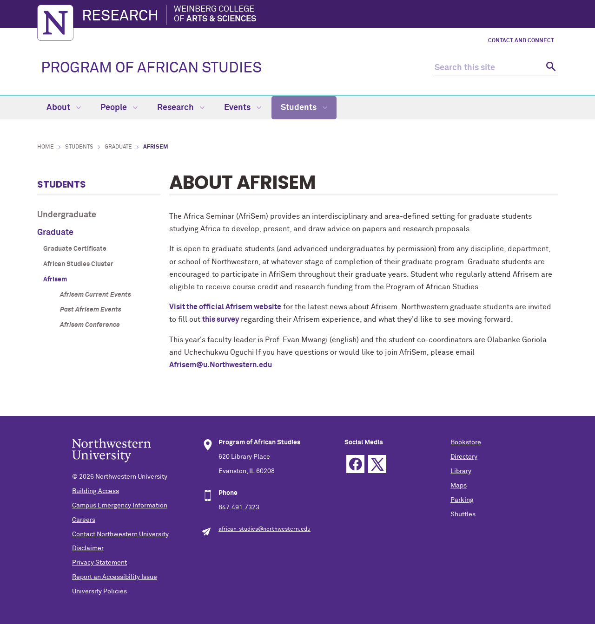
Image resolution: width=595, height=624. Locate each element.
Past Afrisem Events (90, 309)
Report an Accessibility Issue (114, 577)
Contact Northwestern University (120, 534)
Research (120, 16)
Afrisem (55, 279)
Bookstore (465, 442)
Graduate (118, 147)
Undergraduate (66, 215)
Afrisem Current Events (95, 295)
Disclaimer (88, 548)
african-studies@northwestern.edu (264, 529)
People (119, 108)
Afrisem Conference (90, 325)
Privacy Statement (99, 562)
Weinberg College (215, 15)
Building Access (95, 491)
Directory (463, 457)
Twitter (377, 464)
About (63, 108)
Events (242, 108)
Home (45, 147)
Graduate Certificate (74, 249)
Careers (83, 520)
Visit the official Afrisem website (225, 307)
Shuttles (463, 514)
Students (304, 108)
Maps (458, 485)
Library (460, 471)
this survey (220, 319)
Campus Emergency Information (119, 505)
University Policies (99, 591)
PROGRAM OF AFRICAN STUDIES (151, 68)
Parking (462, 500)
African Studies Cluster (78, 264)
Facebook (355, 464)
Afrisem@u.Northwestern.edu (220, 365)
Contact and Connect (521, 41)
